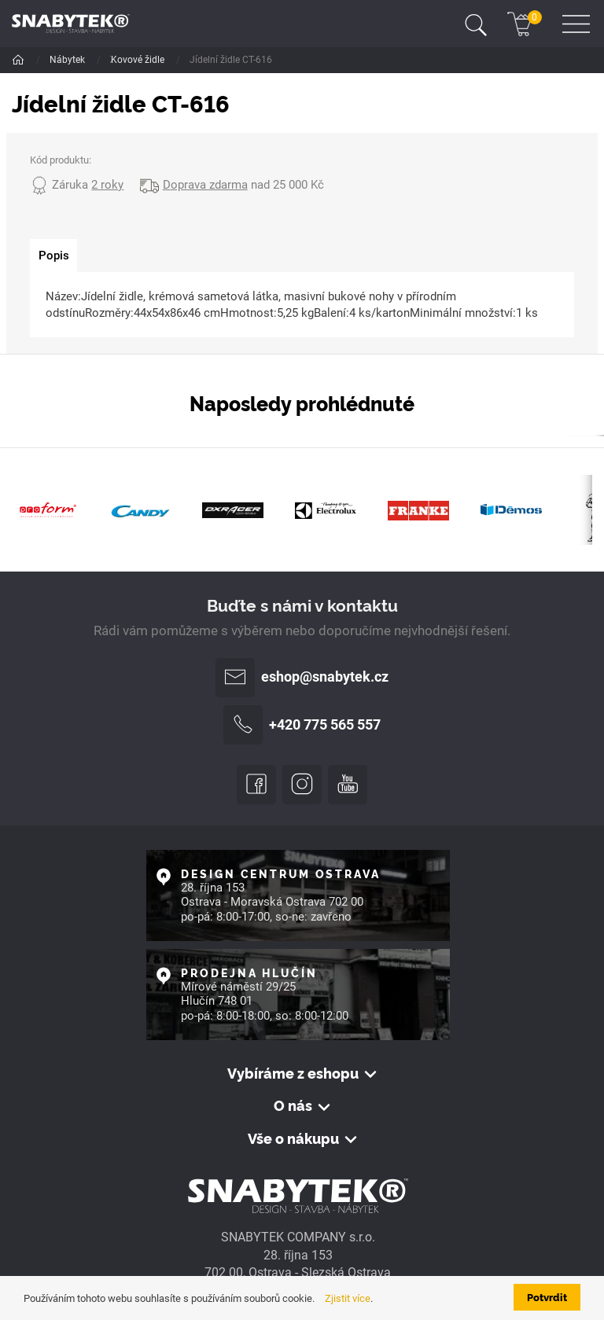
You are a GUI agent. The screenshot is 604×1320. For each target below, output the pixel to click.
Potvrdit (547, 1296)
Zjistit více (347, 1298)
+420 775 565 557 (302, 725)
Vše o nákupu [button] (293, 1138)
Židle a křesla (139, 59)
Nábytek (68, 59)
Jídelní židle (217, 59)
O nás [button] (293, 1105)
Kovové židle (294, 59)
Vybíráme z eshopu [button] (293, 1073)
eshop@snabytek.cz (302, 677)
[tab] (53, 256)
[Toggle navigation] (475, 23)
